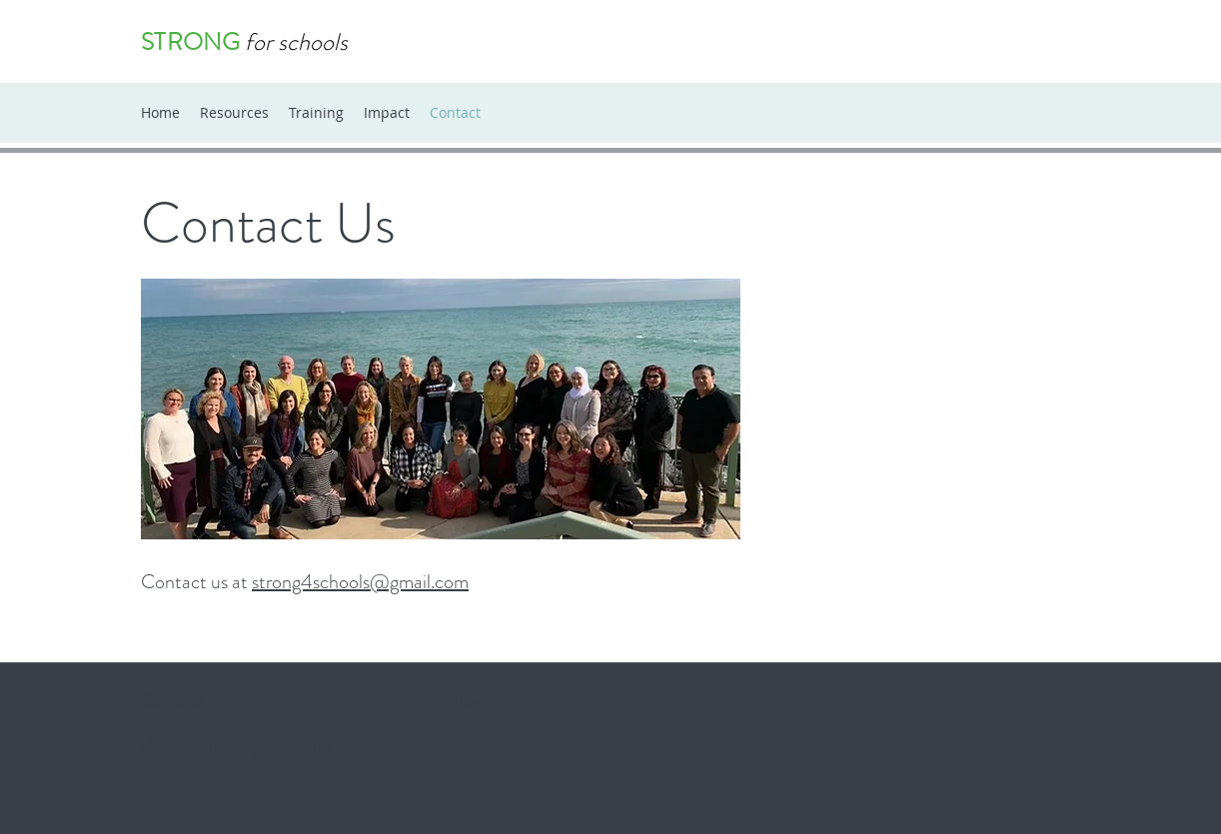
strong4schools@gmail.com (360, 581)
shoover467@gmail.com (236, 745)
